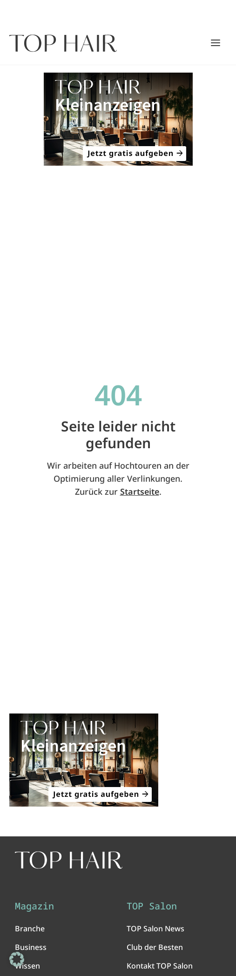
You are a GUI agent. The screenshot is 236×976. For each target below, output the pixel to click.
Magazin (34, 906)
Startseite (139, 491)
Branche (30, 928)
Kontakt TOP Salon (160, 966)
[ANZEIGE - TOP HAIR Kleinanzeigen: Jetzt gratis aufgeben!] (118, 119)
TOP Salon (152, 906)
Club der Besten (155, 947)
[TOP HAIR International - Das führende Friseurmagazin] (68, 860)
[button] (17, 959)
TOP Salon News (155, 928)
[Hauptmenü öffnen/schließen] (215, 43)
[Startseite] (63, 43)
